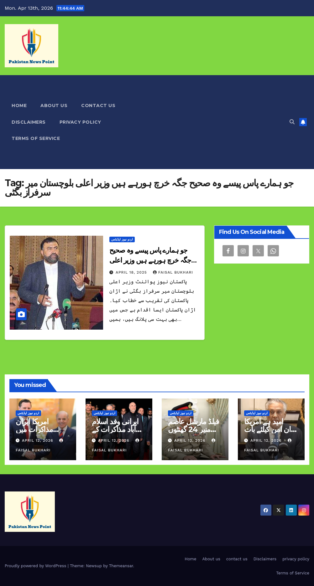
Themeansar (121, 565)
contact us (98, 105)
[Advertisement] (212, 122)
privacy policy (80, 122)
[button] (292, 122)
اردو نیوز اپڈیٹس (122, 239)
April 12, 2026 (38, 440)
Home (19, 105)
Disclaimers (29, 122)
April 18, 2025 (132, 272)
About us (53, 105)
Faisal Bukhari (173, 272)
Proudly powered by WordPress (36, 565)
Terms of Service (36, 138)
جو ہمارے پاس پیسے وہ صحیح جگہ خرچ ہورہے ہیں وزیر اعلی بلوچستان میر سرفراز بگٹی (150, 260)
